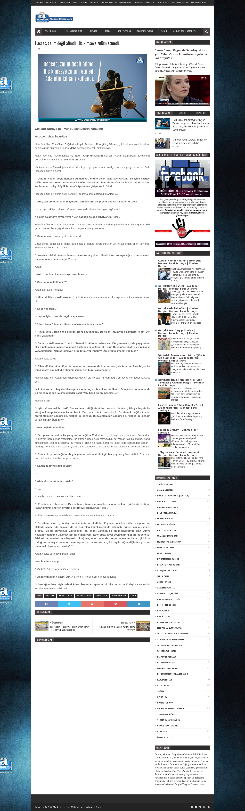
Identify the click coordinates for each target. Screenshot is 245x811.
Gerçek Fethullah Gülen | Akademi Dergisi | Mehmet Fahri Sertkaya (178, 310)
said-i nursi (163, 686)
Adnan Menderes (166, 490)
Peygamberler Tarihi (168, 559)
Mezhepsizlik (164, 553)
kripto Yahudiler (166, 662)
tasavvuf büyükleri (167, 714)
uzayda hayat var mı (167, 726)
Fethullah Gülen (166, 524)
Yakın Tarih (163, 576)
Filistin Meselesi (166, 530)
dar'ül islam (163, 617)
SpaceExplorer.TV (163, 2)
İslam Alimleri (165, 737)
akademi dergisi (166, 588)
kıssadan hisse (119, 595)
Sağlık (164, 31)
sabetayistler (164, 680)
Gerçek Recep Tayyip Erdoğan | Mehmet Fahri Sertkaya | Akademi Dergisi (178, 333)
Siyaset (93, 31)
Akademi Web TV (50, 2)
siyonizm (162, 697)
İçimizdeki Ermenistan (109, 2)
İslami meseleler (74, 31)
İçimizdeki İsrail (125, 2)
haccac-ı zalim (83, 595)
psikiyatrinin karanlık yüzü (172, 674)
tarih (133, 595)
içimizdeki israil (166, 651)
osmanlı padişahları (168, 668)
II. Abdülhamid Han (167, 536)
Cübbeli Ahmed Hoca (167, 507)
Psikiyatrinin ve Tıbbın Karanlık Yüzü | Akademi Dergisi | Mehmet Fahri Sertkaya (180, 408)
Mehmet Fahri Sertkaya (180, 2)
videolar (162, 732)
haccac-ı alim (65, 595)
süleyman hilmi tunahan (170, 709)
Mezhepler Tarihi (166, 547)
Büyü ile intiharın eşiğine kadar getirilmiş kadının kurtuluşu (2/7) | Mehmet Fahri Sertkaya (187, 416)
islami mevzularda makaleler (172, 634)
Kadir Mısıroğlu (64, 2)
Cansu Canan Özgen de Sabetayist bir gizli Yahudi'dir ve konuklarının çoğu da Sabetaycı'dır (181, 54)
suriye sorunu (165, 703)
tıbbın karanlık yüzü (168, 720)
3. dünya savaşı (165, 484)
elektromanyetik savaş (169, 628)
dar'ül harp (163, 611)
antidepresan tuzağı (168, 599)
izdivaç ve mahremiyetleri (171, 639)
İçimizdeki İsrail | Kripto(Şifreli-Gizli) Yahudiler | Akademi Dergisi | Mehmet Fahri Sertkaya (181, 383)
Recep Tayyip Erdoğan (168, 565)
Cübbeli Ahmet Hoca (80, 2)
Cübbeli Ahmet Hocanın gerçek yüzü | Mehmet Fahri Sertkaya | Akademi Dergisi (180, 263)
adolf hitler (164, 582)
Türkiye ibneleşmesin (198, 2)
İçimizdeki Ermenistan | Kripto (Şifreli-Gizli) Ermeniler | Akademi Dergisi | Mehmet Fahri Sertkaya (181, 358)
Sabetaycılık (94, 2)
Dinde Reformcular (167, 513)
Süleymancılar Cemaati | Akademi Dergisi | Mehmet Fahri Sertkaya (178, 453)
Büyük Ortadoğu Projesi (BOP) (173, 496)
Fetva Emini (39, 2)
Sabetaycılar (124, 31)
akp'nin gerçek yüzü (167, 594)
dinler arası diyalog (168, 622)
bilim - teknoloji (166, 605)
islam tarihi (101, 595)
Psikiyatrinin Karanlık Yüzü (144, 2)
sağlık (160, 691)
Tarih (107, 31)
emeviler (50, 595)
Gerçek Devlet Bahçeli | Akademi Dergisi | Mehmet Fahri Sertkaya (178, 287)
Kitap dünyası (51, 31)
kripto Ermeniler (166, 657)
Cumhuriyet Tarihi (167, 502)
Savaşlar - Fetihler (167, 571)
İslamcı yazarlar (144, 31)
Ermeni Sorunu (165, 519)
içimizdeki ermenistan (169, 645)
